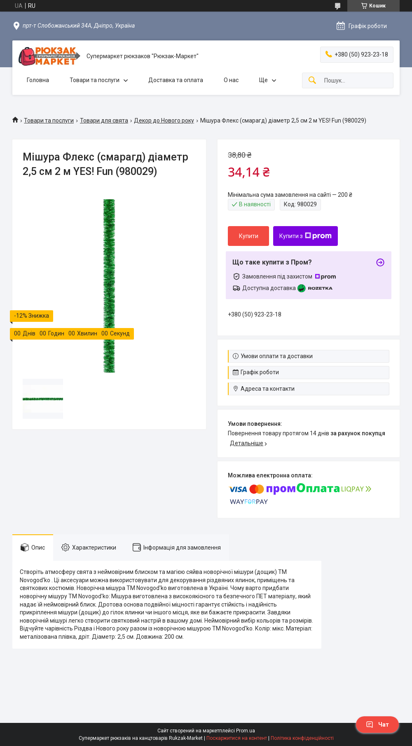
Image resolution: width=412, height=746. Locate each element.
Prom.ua (245, 731)
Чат (377, 724)
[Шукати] (312, 80)
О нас (231, 80)
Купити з (305, 236)
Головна (38, 80)
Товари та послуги (94, 80)
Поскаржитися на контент (236, 738)
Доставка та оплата (175, 80)
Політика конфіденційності (302, 738)
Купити (248, 236)
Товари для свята (104, 120)
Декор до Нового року (164, 120)
